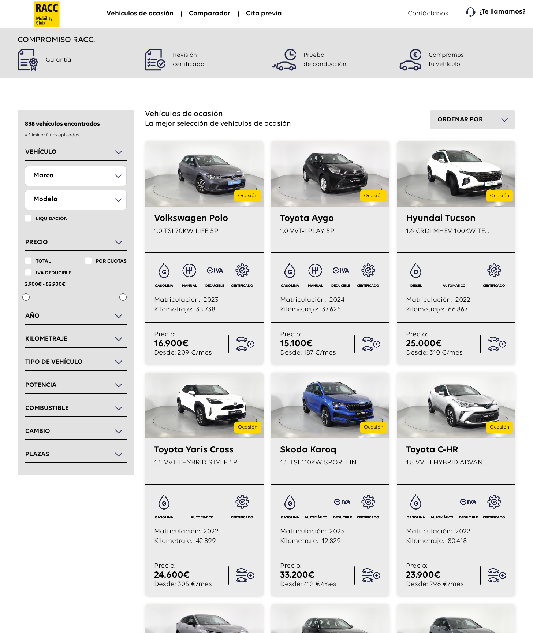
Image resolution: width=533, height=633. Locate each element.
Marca (43, 175)
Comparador (210, 13)
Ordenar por (460, 119)
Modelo (45, 199)
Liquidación (52, 219)
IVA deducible (53, 273)
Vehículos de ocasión (140, 13)
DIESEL (416, 286)
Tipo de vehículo (54, 362)
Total (43, 261)
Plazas (37, 454)
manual (189, 286)
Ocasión (247, 196)
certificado (242, 286)
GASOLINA (164, 286)
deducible (214, 286)
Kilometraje (46, 339)
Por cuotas (111, 261)
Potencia (40, 385)
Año (32, 315)
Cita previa (264, 13)
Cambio (37, 431)
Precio (36, 242)
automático (454, 286)
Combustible (47, 408)
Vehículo (41, 152)
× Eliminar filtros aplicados (52, 135)
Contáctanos (428, 13)
